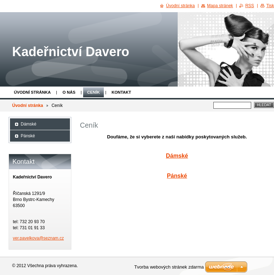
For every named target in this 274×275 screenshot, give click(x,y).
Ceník (93, 92)
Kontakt (121, 92)
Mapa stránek (220, 5)
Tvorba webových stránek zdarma (169, 267)
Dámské (177, 155)
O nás (68, 92)
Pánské (177, 175)
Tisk (270, 5)
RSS (249, 5)
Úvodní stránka (32, 92)
